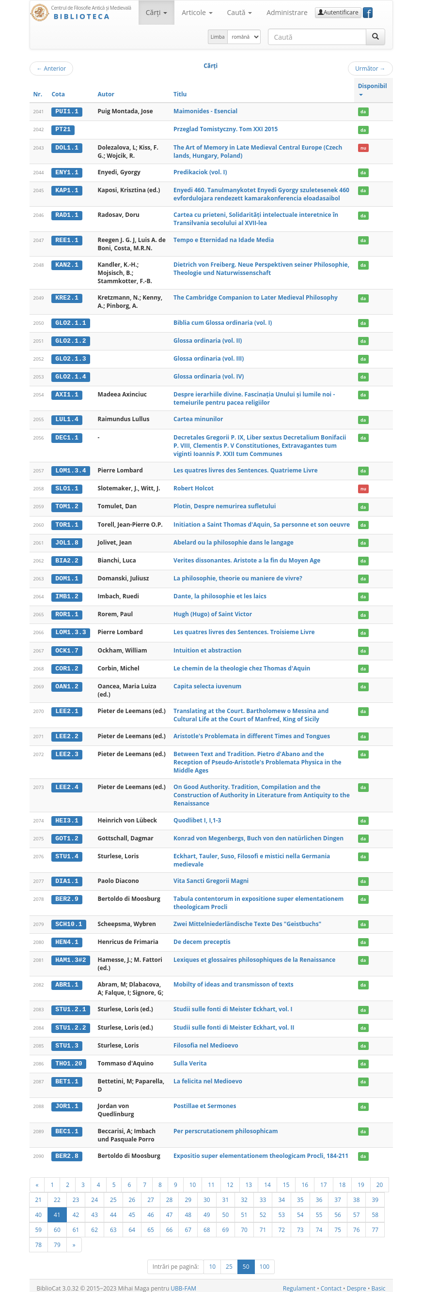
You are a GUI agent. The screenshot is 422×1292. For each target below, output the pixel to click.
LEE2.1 (66, 707)
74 (319, 1224)
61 (76, 1224)
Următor (370, 68)
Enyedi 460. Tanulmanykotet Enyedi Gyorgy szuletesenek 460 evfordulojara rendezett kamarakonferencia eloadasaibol (261, 193)
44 (113, 1209)
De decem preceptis (202, 937)
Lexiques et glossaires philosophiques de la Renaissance (254, 955)
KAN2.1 (66, 264)
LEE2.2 (66, 732)
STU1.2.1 (70, 1005)
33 (263, 1194)
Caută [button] (239, 12)
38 (356, 1194)
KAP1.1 (66, 189)
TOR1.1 (66, 522)
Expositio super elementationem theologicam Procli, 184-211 (260, 1150)
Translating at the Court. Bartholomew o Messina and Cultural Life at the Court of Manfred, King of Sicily (250, 711)
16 (304, 1179)
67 (188, 1224)
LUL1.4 (66, 418)
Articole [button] (197, 12)
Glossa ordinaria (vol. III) (208, 357)
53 (281, 1209)
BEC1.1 (66, 1125)
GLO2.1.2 (70, 339)
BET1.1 (66, 1076)
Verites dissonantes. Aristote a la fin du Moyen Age (246, 558)
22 (57, 1194)
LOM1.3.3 (70, 629)
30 (206, 1194)
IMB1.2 (66, 594)
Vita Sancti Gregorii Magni (211, 876)
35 (300, 1194)
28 (169, 1194)
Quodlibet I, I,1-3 (197, 816)
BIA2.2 (66, 558)
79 (57, 1239)
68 (206, 1224)
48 (188, 1209)
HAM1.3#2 (70, 955)
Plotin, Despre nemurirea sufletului (224, 505)
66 (169, 1224)
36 (319, 1194)
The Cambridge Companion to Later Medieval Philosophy (255, 297)
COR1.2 (66, 665)
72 (281, 1224)
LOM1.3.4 (70, 469)
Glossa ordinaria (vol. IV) (208, 375)
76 (356, 1224)
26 (132, 1194)
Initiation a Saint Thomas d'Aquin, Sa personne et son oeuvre (261, 522)
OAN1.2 (66, 682)
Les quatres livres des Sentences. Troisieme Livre (244, 629)
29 (188, 1194)
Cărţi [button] (156, 12)
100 (265, 1261)
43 (94, 1209)
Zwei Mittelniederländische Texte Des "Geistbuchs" (247, 919)
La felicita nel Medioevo (207, 1076)
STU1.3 (66, 1040)
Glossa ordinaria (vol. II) (207, 339)
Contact (331, 1282)
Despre (356, 1282)
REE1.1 (66, 239)
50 (225, 1209)
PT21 (63, 129)
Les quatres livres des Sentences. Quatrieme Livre (245, 469)
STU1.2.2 (70, 1022)
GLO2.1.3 (70, 357)
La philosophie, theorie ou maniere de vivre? (237, 576)
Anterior (51, 68)
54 (300, 1209)
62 (94, 1224)
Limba (218, 36)
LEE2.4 (66, 783)
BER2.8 (66, 1150)
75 (337, 1224)
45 (132, 1209)
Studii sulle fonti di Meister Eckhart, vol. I (232, 1005)
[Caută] (375, 37)
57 (356, 1209)
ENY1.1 (66, 171)
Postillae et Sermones (204, 1100)
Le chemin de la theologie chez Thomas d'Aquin (241, 665)
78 (38, 1239)
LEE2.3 (66, 750)
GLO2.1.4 (70, 375)
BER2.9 (66, 894)
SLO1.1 (66, 487)
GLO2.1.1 (70, 322)
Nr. (38, 94)
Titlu (180, 94)
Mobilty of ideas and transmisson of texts (233, 979)
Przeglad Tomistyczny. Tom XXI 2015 (225, 129)
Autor (106, 94)
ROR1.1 (66, 611)
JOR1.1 (66, 1100)
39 (375, 1194)
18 (342, 1179)
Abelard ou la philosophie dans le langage (233, 540)
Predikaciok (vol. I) (200, 171)
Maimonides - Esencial (205, 111)
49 (206, 1209)
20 (379, 1179)
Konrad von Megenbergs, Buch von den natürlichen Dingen (258, 834)
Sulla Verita (190, 1058)
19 (361, 1179)
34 (281, 1194)
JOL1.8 (66, 540)
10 (192, 1179)
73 (300, 1224)
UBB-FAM (183, 1282)
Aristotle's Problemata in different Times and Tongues (251, 732)
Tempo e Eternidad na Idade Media (223, 239)
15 (286, 1179)
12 (230, 1179)
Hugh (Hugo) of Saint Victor (212, 611)
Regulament (299, 1282)
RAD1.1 (66, 214)
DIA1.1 (66, 876)
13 (249, 1179)
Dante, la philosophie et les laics (219, 594)
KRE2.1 (66, 297)
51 (244, 1209)
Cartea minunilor (198, 418)
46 (150, 1209)
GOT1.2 (66, 834)
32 (244, 1194)
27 (150, 1194)
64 (132, 1224)
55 (319, 1209)
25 (113, 1194)
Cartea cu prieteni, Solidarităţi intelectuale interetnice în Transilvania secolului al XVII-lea (255, 218)
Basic (379, 1282)
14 (267, 1179)
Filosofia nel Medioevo (205, 1040)
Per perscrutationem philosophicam (225, 1125)
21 (38, 1194)
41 (57, 1209)
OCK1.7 (66, 647)
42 (76, 1209)
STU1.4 (66, 852)
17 (323, 1179)
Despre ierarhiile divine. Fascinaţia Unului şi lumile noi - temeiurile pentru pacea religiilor (254, 397)
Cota (58, 94)
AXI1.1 (66, 393)
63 (113, 1224)
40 (38, 1209)
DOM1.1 (66, 576)
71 (263, 1224)
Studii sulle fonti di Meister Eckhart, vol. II (233, 1022)
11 (211, 1179)
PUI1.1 (66, 111)
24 (94, 1194)
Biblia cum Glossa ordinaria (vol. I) (222, 322)
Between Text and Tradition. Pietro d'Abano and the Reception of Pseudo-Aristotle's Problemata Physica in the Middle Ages (257, 758)
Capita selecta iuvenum (207, 682)
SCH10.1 (68, 919)
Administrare (287, 12)
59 (38, 1224)
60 (57, 1224)
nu (363, 147)
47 (169, 1209)
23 (76, 1194)
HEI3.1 (66, 816)
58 (375, 1209)
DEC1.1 (66, 436)
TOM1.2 (66, 505)
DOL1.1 (66, 147)
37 (337, 1194)
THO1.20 (68, 1058)
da (363, 111)
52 (263, 1209)
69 (225, 1224)
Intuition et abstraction (207, 647)
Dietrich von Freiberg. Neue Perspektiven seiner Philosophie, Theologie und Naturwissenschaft (261, 268)
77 (375, 1224)
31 (225, 1194)
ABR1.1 (66, 979)
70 (244, 1224)
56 (337, 1209)
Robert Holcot (193, 487)
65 (150, 1224)
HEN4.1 (66, 937)
